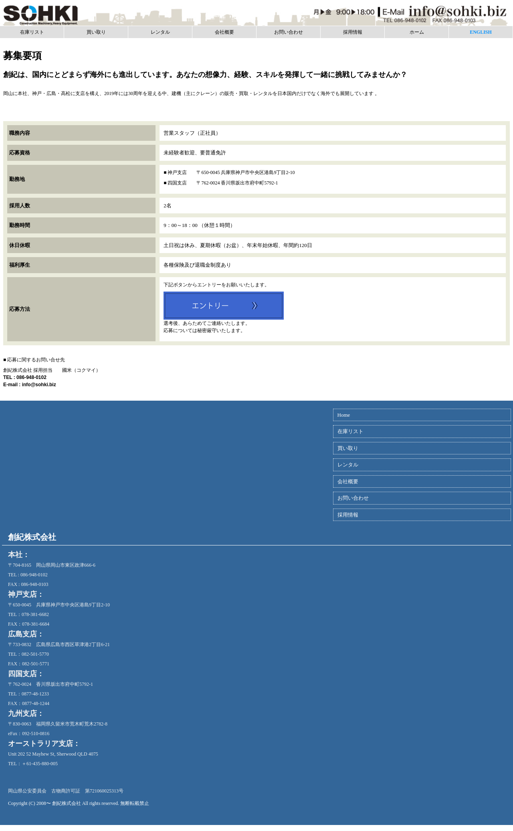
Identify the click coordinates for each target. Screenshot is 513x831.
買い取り (96, 32)
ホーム (417, 32)
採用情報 (352, 32)
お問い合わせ (288, 32)
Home (343, 415)
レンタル (160, 32)
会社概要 (224, 32)
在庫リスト (32, 32)
